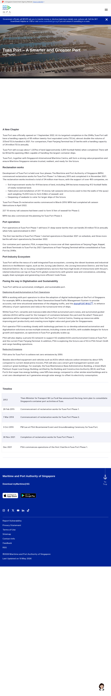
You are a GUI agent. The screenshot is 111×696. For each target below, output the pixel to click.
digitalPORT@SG (83, 304)
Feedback (7, 541)
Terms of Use (9, 529)
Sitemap (7, 533)
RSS (5, 545)
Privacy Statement (12, 525)
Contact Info (9, 537)
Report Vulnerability (12, 521)
